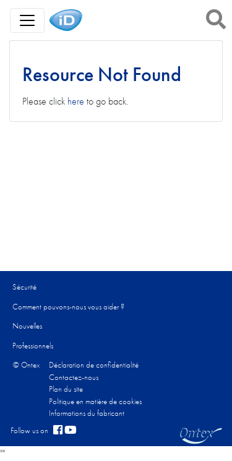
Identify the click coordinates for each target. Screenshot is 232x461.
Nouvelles (27, 326)
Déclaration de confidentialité (94, 365)
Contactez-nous (73, 377)
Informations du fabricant (86, 413)
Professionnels (32, 345)
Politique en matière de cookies (95, 401)
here (75, 101)
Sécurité (24, 287)
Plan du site (66, 389)
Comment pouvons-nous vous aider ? (68, 306)
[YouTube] (70, 430)
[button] (216, 19)
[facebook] (57, 430)
